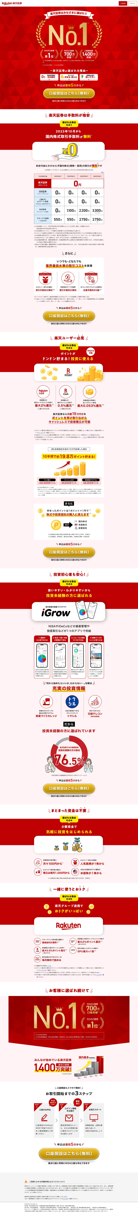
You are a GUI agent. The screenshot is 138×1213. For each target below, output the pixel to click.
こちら (42, 433)
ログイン (132, 3)
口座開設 (123, 3)
